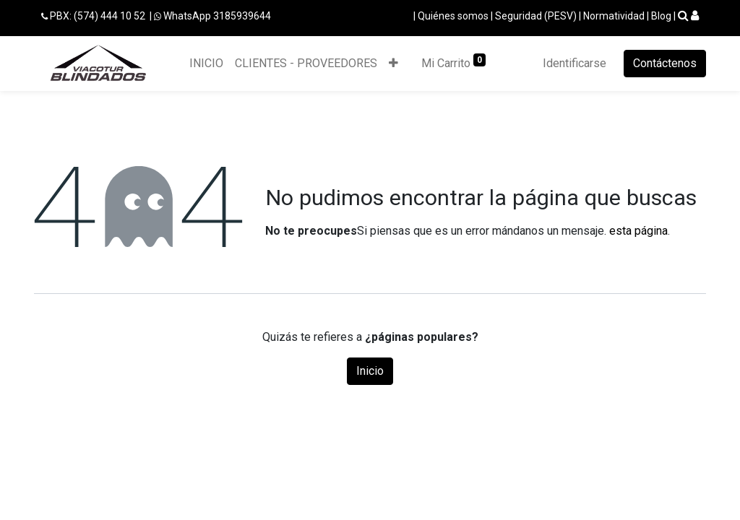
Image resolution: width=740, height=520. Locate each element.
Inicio (370, 371)
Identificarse (574, 63)
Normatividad (614, 16)
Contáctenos (665, 63)
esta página (638, 231)
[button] (393, 63)
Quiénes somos (453, 16)
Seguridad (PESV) (536, 16)
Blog (661, 16)
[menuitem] (206, 63)
